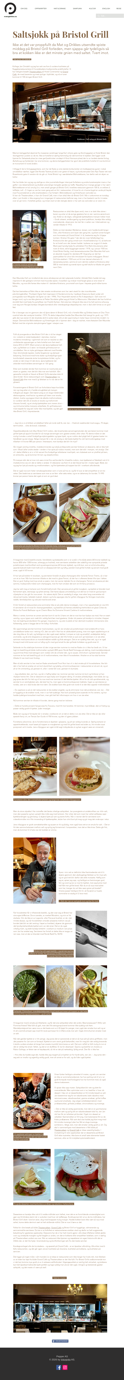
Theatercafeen (35, 71)
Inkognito (66, 1359)
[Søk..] (110, 16)
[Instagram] (65, 1367)
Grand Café (18, 379)
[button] (40, 8)
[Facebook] (58, 1367)
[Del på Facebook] (60, 1341)
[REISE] (118, 8)
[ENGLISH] (106, 8)
